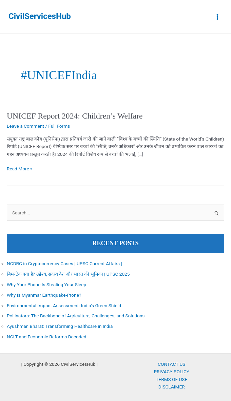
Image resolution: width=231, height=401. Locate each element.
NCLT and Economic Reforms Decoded (46, 336)
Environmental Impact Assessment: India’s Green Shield (64, 305)
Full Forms (59, 126)
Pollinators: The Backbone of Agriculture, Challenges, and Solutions (76, 315)
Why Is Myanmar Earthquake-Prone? (44, 295)
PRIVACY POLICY (171, 371)
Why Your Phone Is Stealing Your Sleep (46, 284)
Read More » (20, 169)
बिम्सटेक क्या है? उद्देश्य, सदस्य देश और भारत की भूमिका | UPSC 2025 (68, 274)
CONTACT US (171, 364)
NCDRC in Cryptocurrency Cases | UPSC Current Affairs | (64, 263)
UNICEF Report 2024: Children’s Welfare (75, 115)
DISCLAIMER (171, 386)
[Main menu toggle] (218, 17)
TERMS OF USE (171, 379)
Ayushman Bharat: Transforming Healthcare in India (60, 326)
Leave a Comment (25, 126)
